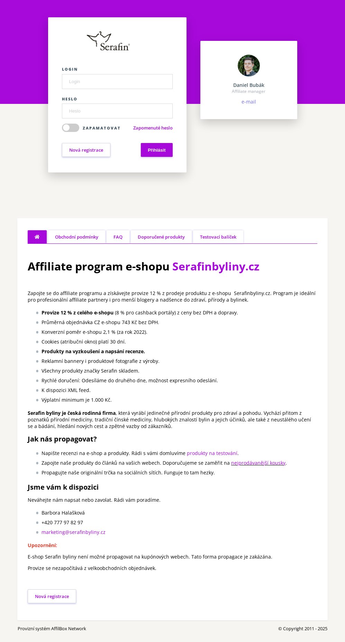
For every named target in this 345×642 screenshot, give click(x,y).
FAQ (118, 237)
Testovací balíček (218, 237)
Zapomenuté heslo (153, 128)
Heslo (70, 98)
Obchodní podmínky (76, 237)
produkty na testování (212, 453)
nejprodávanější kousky (258, 463)
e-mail (249, 101)
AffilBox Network (68, 628)
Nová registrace (86, 150)
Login (70, 69)
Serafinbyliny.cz (216, 266)
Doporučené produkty (161, 237)
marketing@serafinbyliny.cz (74, 532)
